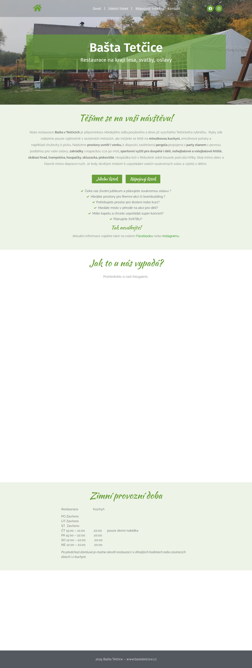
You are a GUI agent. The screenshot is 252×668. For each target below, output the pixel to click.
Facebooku (144, 236)
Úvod (97, 8)
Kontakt (173, 8)
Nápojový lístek (147, 8)
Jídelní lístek (118, 8)
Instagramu (170, 236)
